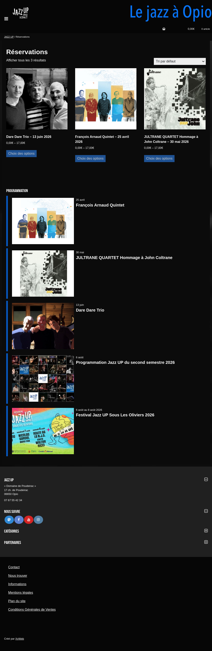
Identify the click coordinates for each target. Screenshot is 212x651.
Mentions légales (20, 592)
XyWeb (19, 638)
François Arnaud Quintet (100, 205)
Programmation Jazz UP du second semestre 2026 (125, 362)
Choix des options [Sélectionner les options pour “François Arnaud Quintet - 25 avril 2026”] (90, 158)
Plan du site (17, 601)
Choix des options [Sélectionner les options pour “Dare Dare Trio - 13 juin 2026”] (21, 153)
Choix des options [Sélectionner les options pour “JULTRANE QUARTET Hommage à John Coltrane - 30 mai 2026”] (159, 158)
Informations (17, 584)
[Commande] (180, 61)
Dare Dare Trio (90, 310)
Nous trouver (17, 575)
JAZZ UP (9, 37)
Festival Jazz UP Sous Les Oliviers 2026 (115, 415)
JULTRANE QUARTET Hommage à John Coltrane (124, 257)
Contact (14, 567)
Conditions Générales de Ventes (32, 609)
